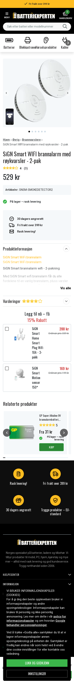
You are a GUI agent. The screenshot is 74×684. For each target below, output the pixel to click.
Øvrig (16, 139)
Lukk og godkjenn (37, 663)
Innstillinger (37, 673)
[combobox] (37, 27)
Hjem (6, 139)
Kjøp (51, 447)
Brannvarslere (31, 139)
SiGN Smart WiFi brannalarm (22, 257)
